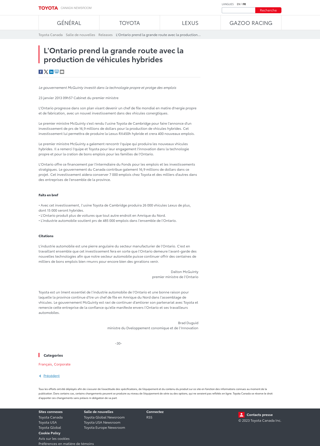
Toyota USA (48, 422)
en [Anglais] (238, 4)
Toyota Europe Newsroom (104, 427)
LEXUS (190, 22)
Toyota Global (50, 427)
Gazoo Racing (250, 22)
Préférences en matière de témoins (66, 443)
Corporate (62, 363)
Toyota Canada (51, 416)
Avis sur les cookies (54, 438)
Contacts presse (260, 414)
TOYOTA (129, 22)
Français (45, 363)
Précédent (51, 375)
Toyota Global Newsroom (104, 416)
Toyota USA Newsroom (102, 422)
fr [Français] (244, 4)
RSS (149, 416)
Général (69, 22)
